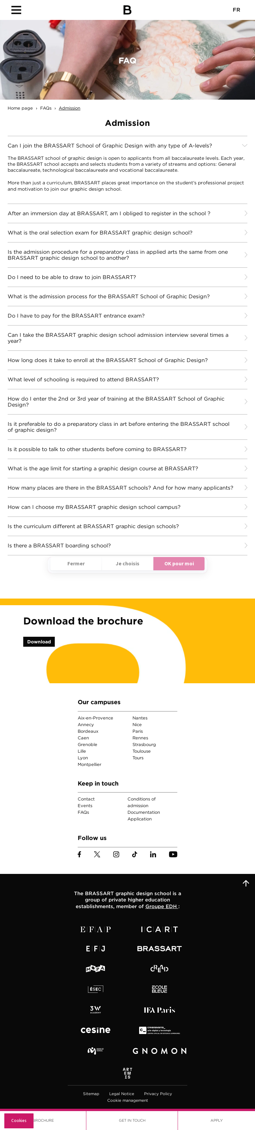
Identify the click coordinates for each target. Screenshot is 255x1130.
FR (236, 10)
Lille (82, 751)
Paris (137, 731)
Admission (69, 108)
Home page (20, 108)
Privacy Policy (158, 1093)
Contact (86, 799)
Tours (137, 757)
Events (85, 805)
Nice (137, 724)
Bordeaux (88, 731)
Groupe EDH (161, 906)
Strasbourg (144, 744)
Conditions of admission (142, 802)
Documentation (144, 812)
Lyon (83, 757)
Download (39, 641)
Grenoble (87, 744)
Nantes (139, 717)
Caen (83, 737)
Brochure (43, 1120)
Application (140, 818)
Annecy (86, 724)
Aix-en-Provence (95, 717)
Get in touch (132, 1120)
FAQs (45, 108)
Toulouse (141, 751)
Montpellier (89, 764)
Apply (217, 1120)
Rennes (140, 737)
